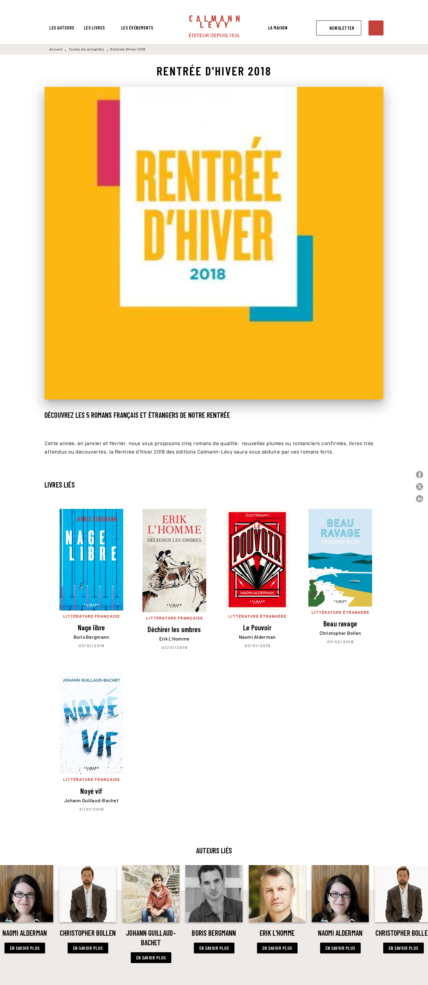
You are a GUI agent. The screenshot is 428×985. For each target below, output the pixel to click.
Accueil (55, 49)
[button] (338, 27)
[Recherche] (376, 27)
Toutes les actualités (86, 49)
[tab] (61, 27)
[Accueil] (214, 26)
